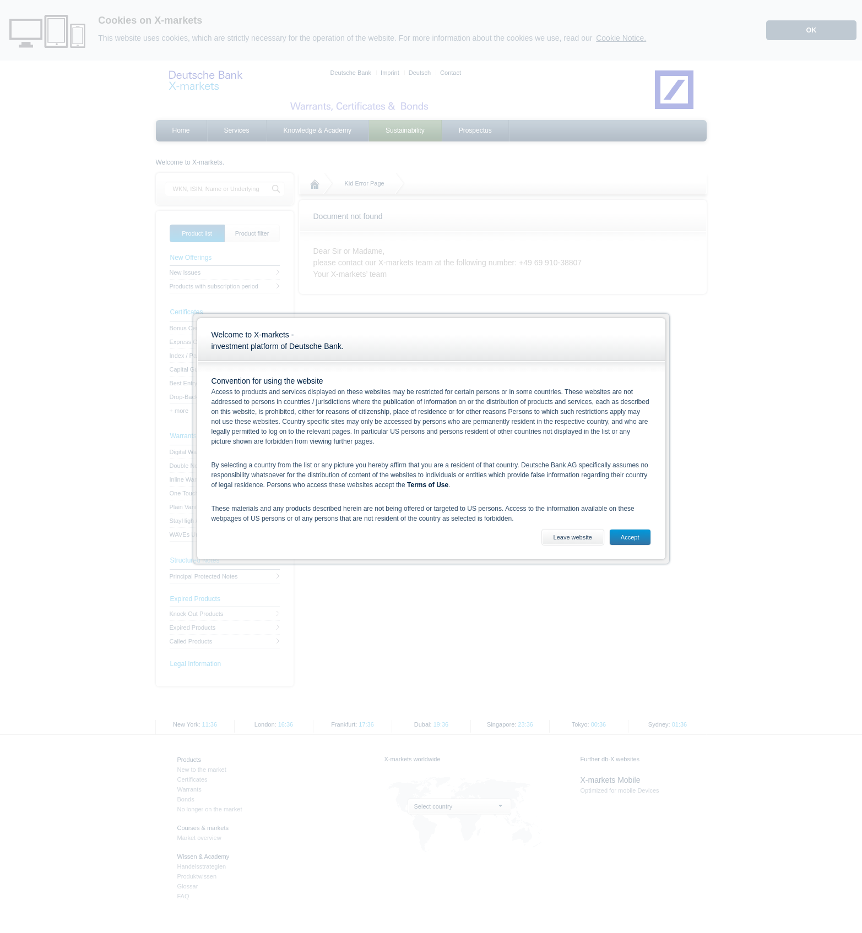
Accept (630, 537)
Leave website (573, 537)
